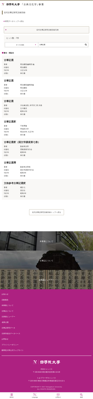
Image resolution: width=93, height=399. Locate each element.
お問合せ (5, 339)
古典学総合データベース (11, 333)
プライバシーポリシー (10, 345)
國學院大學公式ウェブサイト (13, 350)
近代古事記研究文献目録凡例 (47, 30)
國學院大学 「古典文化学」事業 (32, 4)
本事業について (46, 241)
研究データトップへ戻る (14, 21)
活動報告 (5, 300)
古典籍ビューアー (46, 280)
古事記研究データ (8, 328)
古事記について (46, 261)
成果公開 (5, 322)
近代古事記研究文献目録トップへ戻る (46, 212)
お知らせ (5, 294)
